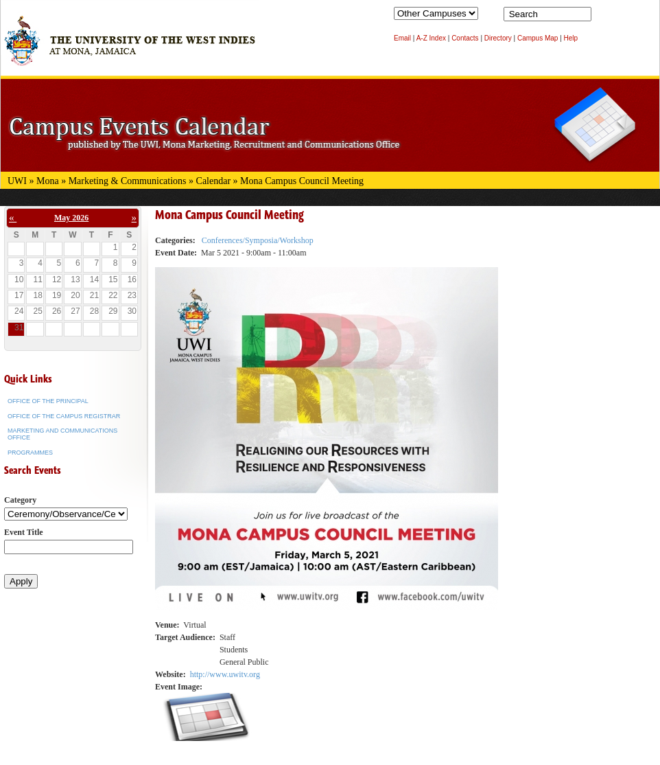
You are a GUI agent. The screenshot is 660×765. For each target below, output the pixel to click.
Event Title (23, 532)
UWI (17, 181)
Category (20, 500)
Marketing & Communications (128, 181)
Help (571, 38)
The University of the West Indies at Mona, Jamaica (130, 47)
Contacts (464, 38)
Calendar (213, 181)
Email (402, 38)
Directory (498, 38)
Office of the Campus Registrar (64, 416)
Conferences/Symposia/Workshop (258, 240)
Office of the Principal (48, 401)
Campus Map (537, 38)
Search (604, 17)
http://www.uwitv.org (225, 674)
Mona (47, 181)
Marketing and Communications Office (62, 434)
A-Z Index (431, 38)
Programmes (30, 452)
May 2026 (71, 217)
